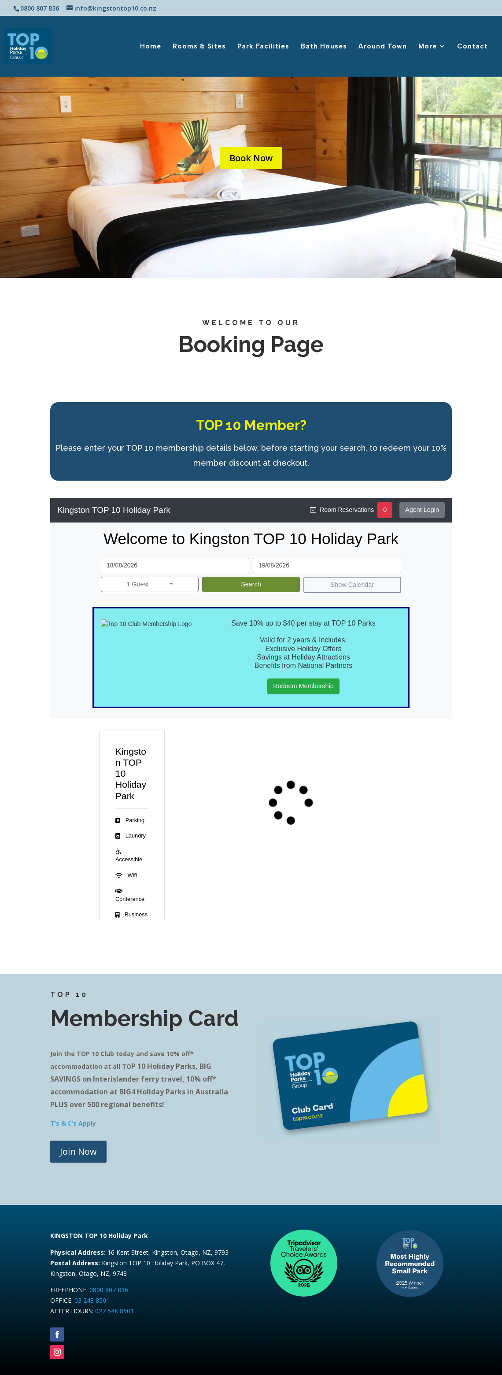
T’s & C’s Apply (73, 1123)
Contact (472, 46)
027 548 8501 (114, 1311)
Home (150, 46)
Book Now (251, 158)
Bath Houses (324, 46)
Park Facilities (263, 46)
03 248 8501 (92, 1300)
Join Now (78, 1151)
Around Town (382, 46)
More (427, 46)
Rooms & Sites (199, 46)
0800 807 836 (108, 1290)
